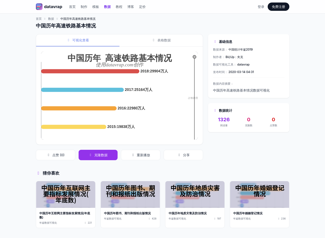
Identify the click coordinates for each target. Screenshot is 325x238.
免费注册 (278, 7)
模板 (95, 7)
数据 (107, 7)
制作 (84, 7)
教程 (119, 7)
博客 (130, 7)
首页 (72, 7)
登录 (261, 7)
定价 (142, 7)
